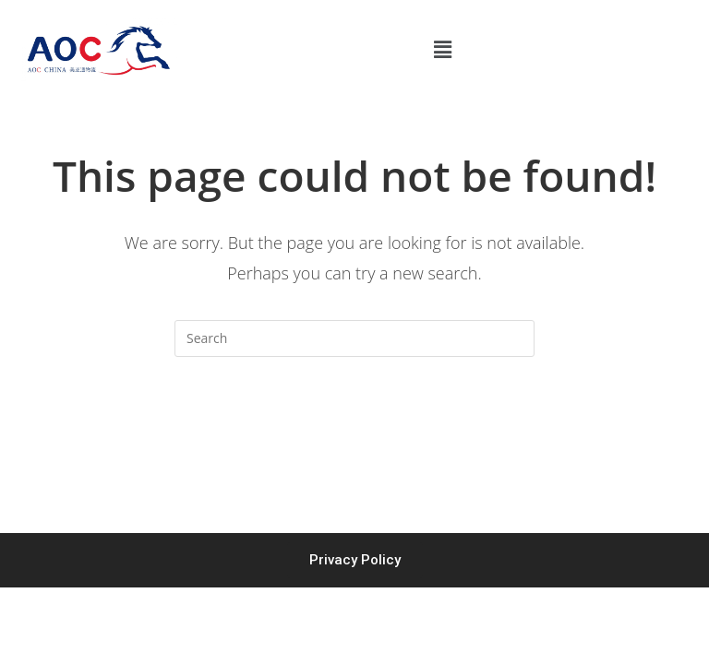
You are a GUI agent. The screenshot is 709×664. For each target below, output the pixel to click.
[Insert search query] (354, 338)
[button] (443, 49)
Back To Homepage (354, 430)
